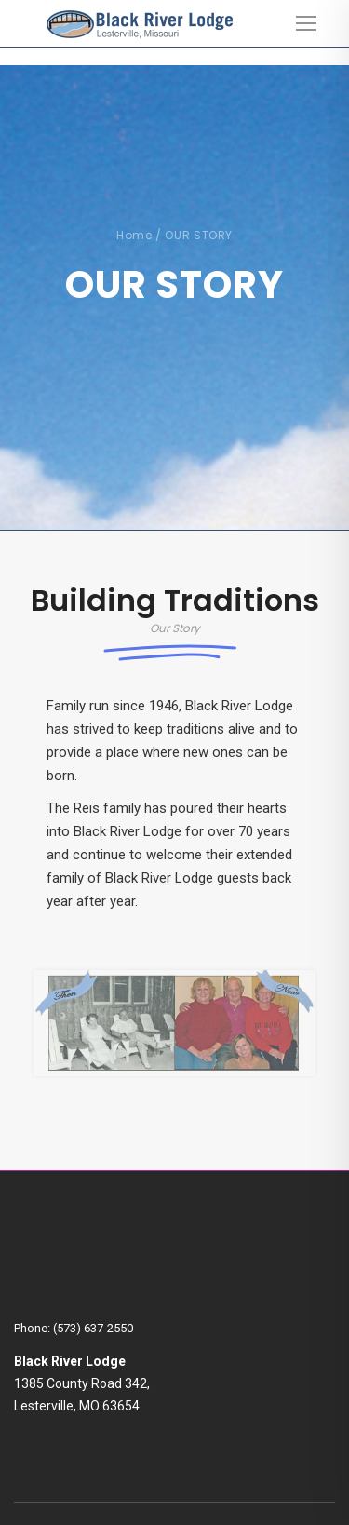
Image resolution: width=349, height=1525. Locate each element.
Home (134, 235)
